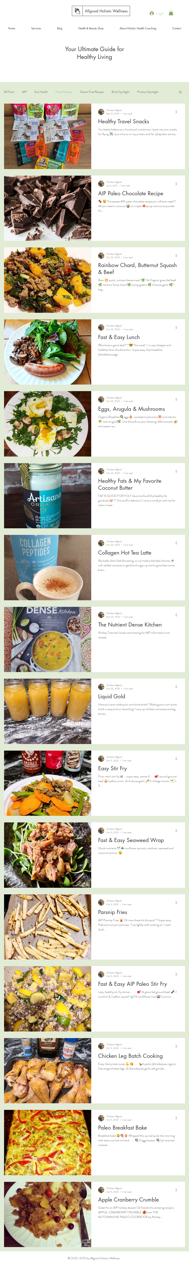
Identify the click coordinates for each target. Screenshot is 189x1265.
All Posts (9, 92)
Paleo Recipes (64, 92)
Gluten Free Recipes (92, 92)
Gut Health (41, 92)
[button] (171, 12)
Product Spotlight (147, 92)
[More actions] (177, 112)
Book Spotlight (120, 92)
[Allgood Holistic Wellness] (106, 11)
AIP (24, 92)
